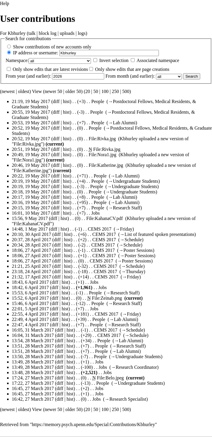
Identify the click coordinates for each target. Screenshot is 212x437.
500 (125, 91)
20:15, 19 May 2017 (31, 207)
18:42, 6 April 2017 (30, 287)
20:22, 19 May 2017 (31, 175)
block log (47, 33)
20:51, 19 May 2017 (31, 149)
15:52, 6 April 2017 (30, 298)
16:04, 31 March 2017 (33, 335)
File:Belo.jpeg (110, 377)
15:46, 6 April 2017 (30, 303)
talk (31, 33)
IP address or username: (35, 52)
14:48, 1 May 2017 (30, 228)
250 (115, 91)
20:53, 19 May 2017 (31, 122)
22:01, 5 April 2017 (30, 308)
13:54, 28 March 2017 (33, 340)
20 (87, 91)
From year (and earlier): (28, 76)
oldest (23, 91)
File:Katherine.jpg (106, 165)
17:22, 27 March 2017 (33, 383)
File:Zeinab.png (107, 298)
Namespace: (17, 60)
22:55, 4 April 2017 (30, 314)
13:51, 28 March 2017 (33, 345)
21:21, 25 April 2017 (31, 266)
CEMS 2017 (100, 228)
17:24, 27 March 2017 (33, 377)
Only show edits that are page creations (132, 69)
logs (82, 33)
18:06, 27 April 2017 (31, 250)
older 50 (73, 91)
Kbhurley (16, 33)
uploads (67, 33)
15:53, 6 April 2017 (30, 292)
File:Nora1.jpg (102, 154)
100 (104, 91)
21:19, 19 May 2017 (31, 101)
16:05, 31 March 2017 (33, 329)
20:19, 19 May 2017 (31, 181)
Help (4, 3)
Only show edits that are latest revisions (50, 69)
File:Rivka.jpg (102, 138)
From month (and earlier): (130, 76)
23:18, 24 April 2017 (31, 271)
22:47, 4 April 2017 (30, 324)
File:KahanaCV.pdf (104, 218)
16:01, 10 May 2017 (31, 213)
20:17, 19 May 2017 (31, 197)
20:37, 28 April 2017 (31, 239)
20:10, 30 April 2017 (31, 234)
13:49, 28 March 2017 (33, 361)
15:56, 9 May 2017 (30, 218)
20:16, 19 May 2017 (31, 202)
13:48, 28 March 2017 (33, 372)
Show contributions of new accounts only (52, 46)
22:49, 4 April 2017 (30, 319)
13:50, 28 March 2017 (33, 356)
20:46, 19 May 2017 (31, 165)
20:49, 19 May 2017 (31, 154)
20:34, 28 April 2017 (31, 244)
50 (95, 91)
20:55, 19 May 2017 (31, 112)
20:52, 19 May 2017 (31, 128)
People (97, 101)
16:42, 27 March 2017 (33, 399)
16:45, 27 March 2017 (33, 388)
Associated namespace (157, 60)
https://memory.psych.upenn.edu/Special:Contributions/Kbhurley (93, 424)
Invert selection (113, 60)
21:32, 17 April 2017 (31, 276)
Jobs (95, 213)
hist (66, 101)
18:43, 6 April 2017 (30, 282)
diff (56, 101)
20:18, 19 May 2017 (31, 191)
